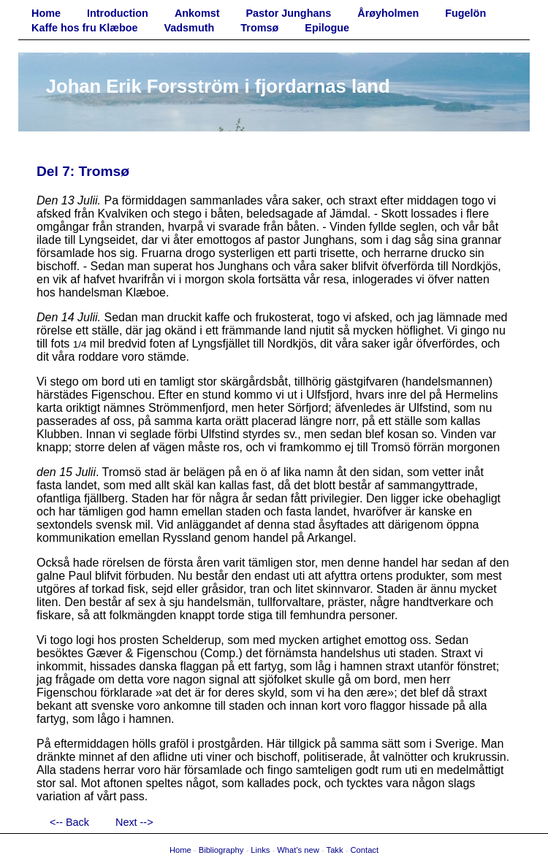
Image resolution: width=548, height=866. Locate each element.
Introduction (117, 13)
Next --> (134, 822)
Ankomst (197, 13)
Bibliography (221, 850)
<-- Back (69, 822)
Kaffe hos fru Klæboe (84, 28)
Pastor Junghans (289, 13)
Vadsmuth (189, 28)
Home (46, 13)
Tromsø (259, 28)
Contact (365, 850)
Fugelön (465, 13)
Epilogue (327, 28)
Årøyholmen (388, 13)
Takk (335, 850)
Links (260, 850)
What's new (298, 850)
